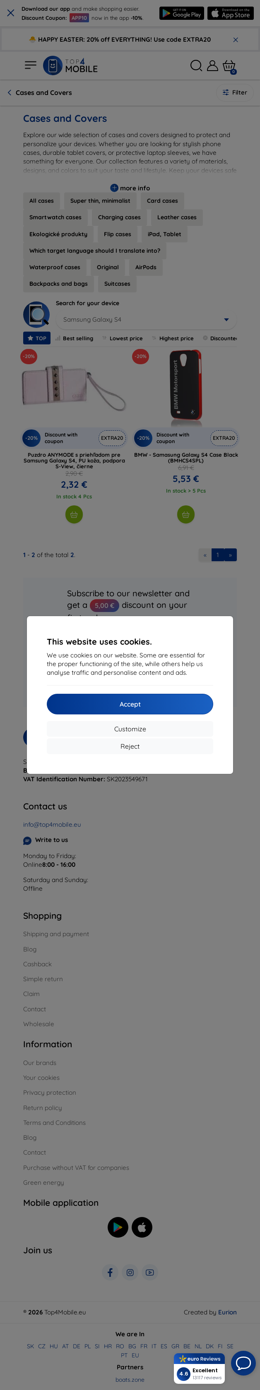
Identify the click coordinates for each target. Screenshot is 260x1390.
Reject (130, 746)
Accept (130, 704)
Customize (130, 729)
